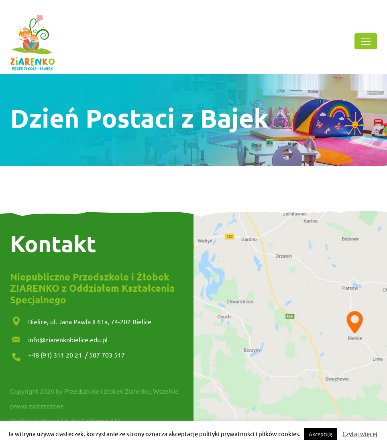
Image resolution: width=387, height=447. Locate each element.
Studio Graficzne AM (90, 421)
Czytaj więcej (359, 433)
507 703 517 (107, 355)
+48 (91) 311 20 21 (56, 355)
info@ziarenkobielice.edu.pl (68, 339)
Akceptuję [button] (320, 434)
